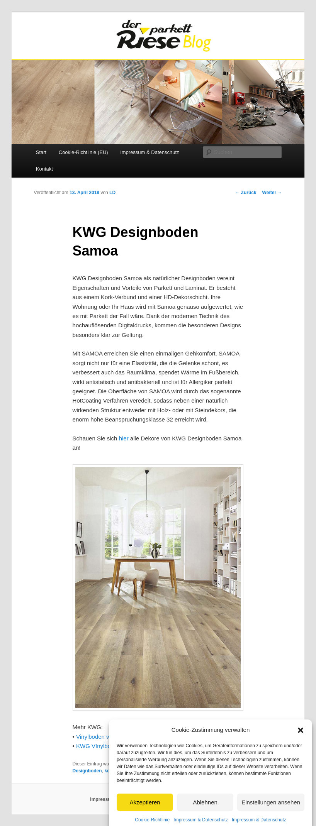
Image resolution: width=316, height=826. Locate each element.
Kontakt (44, 169)
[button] (300, 737)
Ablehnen (205, 810)
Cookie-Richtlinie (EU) (83, 152)
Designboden (87, 771)
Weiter (272, 192)
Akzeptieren (144, 810)
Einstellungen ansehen (270, 810)
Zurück (245, 192)
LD (112, 192)
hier (124, 438)
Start (41, 152)
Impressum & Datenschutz (149, 152)
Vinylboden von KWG (103, 736)
